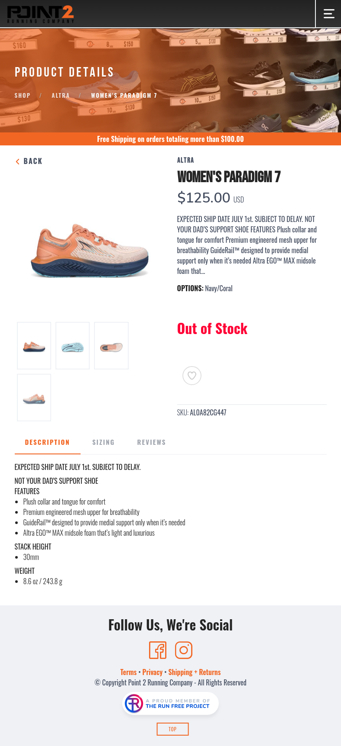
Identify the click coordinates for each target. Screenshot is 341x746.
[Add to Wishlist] (191, 375)
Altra (61, 95)
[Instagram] (184, 650)
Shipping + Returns (194, 672)
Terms (128, 672)
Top (173, 729)
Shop (23, 95)
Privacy (153, 672)
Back (29, 161)
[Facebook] (158, 650)
